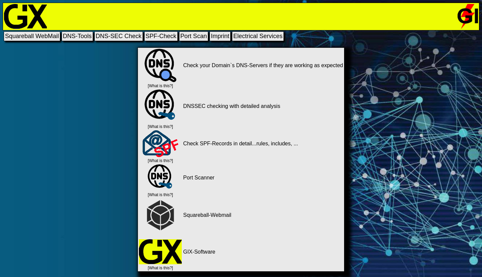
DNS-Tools (77, 36)
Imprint (220, 36)
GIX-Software (199, 252)
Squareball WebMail (32, 36)
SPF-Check (161, 36)
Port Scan (193, 36)
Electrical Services (258, 36)
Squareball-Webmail (207, 215)
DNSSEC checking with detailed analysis (231, 106)
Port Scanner (198, 177)
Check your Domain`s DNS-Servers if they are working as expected (263, 65)
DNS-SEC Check (119, 36)
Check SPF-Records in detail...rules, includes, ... (240, 143)
